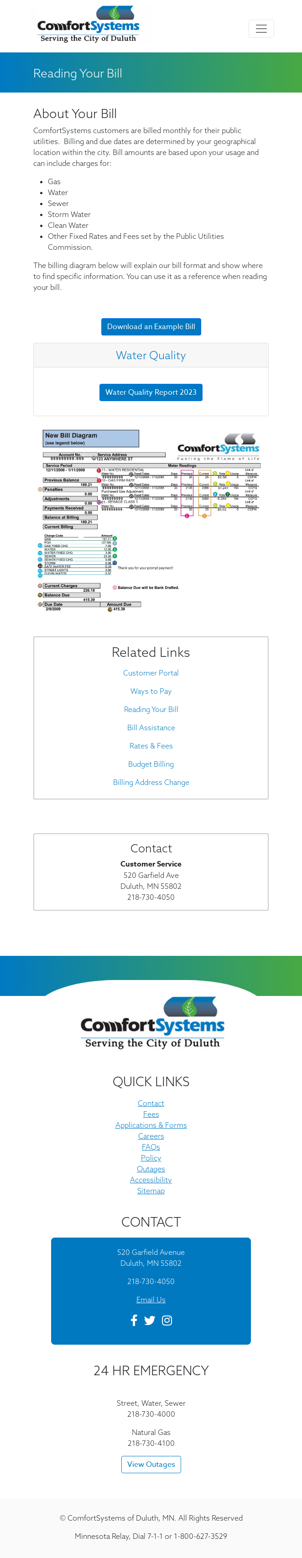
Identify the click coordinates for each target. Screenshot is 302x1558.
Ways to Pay (151, 691)
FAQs (151, 1146)
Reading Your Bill (151, 709)
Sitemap (151, 1190)
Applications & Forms (151, 1125)
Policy (151, 1157)
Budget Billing (151, 764)
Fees (151, 1114)
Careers (151, 1135)
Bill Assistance (151, 727)
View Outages (151, 1464)
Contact (151, 1103)
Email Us (151, 1299)
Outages (151, 1168)
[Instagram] (167, 1321)
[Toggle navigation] (261, 29)
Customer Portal (151, 672)
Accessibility (151, 1179)
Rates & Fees (151, 745)
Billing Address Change (151, 782)
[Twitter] (150, 1321)
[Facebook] (134, 1321)
